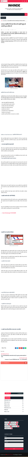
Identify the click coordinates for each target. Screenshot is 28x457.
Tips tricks (5, 20)
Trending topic (8, 408)
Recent (8, 393)
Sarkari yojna (8, 400)
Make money (8, 406)
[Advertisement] (14, 53)
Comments (20, 393)
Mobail (7, 410)
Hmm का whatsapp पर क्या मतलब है (9, 213)
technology (8, 402)
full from (7, 412)
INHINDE (14, 5)
